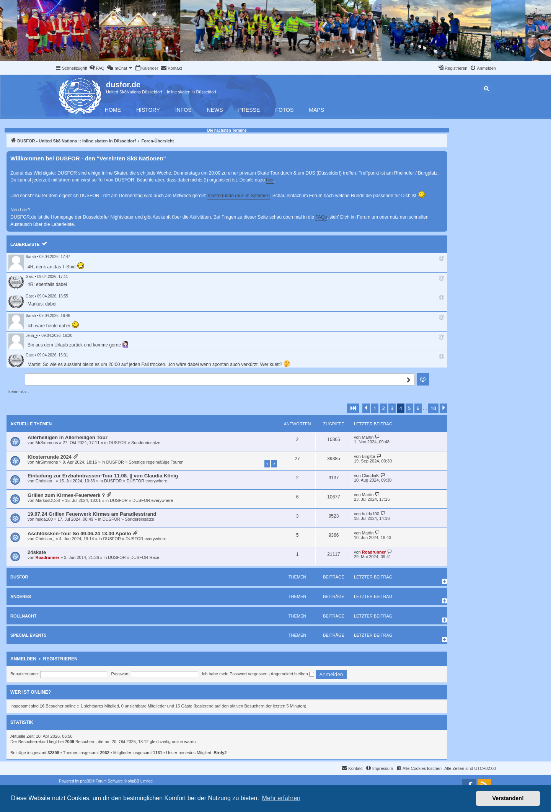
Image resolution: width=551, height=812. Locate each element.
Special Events (28, 635)
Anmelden (23, 659)
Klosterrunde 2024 (50, 457)
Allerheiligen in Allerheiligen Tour (68, 437)
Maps (316, 110)
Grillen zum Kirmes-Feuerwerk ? (66, 495)
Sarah (31, 257)
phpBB (86, 781)
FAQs (321, 217)
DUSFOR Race (144, 557)
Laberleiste (24, 244)
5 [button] (409, 408)
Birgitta (368, 456)
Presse (249, 110)
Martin (368, 437)
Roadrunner (47, 557)
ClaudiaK (370, 475)
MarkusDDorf (48, 500)
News (215, 110)
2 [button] (383, 408)
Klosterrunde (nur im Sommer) (238, 195)
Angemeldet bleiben (292, 673)
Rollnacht (23, 616)
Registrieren (60, 659)
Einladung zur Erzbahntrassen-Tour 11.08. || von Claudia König (103, 476)
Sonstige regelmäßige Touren (156, 462)
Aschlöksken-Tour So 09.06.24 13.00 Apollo (79, 533)
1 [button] (374, 408)
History (148, 110)
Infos (183, 110)
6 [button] (418, 408)
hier (270, 180)
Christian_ (45, 481)
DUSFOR (117, 442)
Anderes (20, 596)
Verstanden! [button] (508, 798)
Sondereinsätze (145, 442)
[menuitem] (96, 68)
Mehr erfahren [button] (281, 798)
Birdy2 (220, 752)
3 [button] (392, 408)
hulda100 (44, 519)
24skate (37, 552)
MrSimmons (47, 442)
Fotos (284, 110)
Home (113, 110)
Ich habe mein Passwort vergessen (234, 673)
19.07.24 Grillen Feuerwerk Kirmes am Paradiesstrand (92, 514)
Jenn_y (32, 335)
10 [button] (433, 408)
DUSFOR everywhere (147, 481)
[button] (353, 408)
